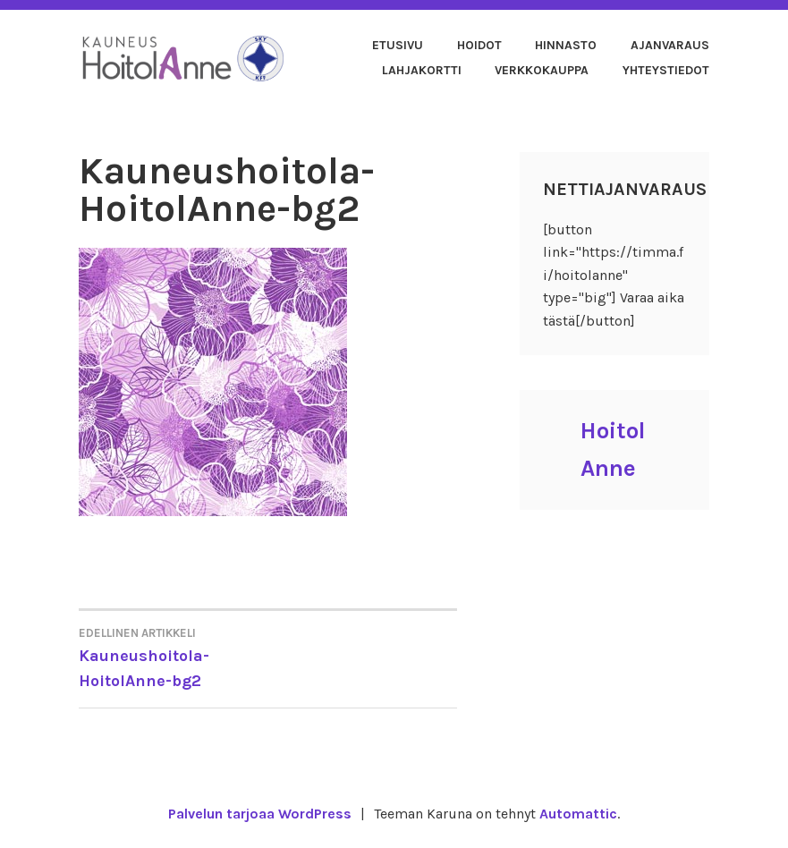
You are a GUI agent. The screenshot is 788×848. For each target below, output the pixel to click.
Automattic (578, 813)
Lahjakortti (422, 70)
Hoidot (479, 45)
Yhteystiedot (666, 70)
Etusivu (397, 45)
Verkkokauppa (542, 70)
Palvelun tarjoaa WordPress (260, 813)
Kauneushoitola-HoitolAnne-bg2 (173, 657)
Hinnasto (566, 45)
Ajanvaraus (670, 45)
